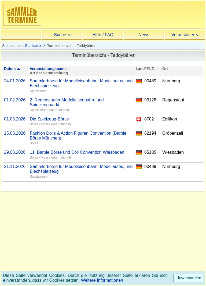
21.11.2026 (14, 166)
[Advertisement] (131, 40)
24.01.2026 (14, 81)
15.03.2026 (14, 133)
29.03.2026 (14, 152)
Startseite (33, 45)
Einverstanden (188, 278)
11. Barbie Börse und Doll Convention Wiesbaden (77, 152)
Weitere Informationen (102, 280)
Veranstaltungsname (48, 69)
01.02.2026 (14, 100)
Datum (10, 69)
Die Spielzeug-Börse (49, 119)
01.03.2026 (14, 119)
